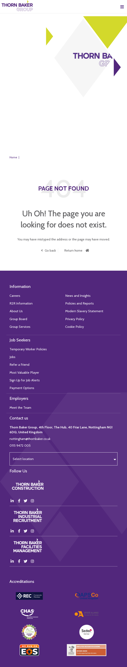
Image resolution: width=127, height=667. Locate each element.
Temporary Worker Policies (28, 349)
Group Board (18, 319)
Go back (50, 250)
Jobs (12, 357)
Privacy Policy (74, 319)
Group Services (20, 327)
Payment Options (22, 388)
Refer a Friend (19, 365)
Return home (73, 250)
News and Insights (78, 296)
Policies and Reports (79, 303)
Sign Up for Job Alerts (25, 380)
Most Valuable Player (24, 372)
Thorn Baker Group (17, 5)
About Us (16, 311)
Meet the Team (20, 408)
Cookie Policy (74, 327)
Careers (15, 296)
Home (13, 157)
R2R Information (21, 303)
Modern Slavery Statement (84, 311)
